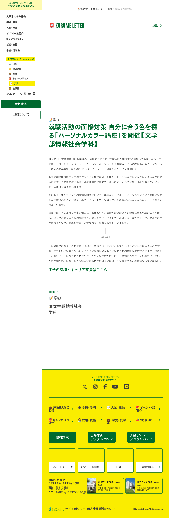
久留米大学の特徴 (16, 26)
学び (14, 93)
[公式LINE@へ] (34, 103)
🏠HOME (84, 9)
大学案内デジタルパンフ (102, 440)
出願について (21, 121)
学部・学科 (11, 31)
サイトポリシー (73, 509)
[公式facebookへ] (105, 404)
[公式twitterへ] (20, 103)
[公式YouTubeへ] (29, 103)
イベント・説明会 (15, 42)
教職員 (14, 98)
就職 (13, 83)
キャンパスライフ (14, 48)
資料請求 (21, 112)
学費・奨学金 (13, 59)
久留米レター (20, 68)
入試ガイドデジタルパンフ (141, 440)
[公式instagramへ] (25, 103)
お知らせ (10, 103)
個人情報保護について (93, 509)
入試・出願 (11, 37)
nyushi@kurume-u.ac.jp (66, 493)
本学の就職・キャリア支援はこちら (69, 325)
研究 (13, 73)
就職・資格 (11, 54)
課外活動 (15, 78)
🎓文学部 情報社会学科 (62, 357)
